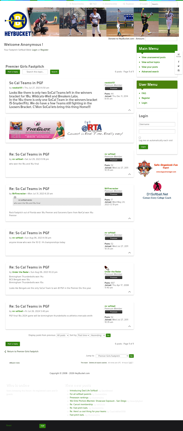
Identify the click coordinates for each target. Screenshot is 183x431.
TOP (42, 426)
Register (44, 50)
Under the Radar (20, 272)
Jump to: (90, 356)
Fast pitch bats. (77, 415)
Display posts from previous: (49, 335)
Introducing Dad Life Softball (84, 390)
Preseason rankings (79, 397)
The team (84, 363)
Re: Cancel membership (81, 404)
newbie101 (17, 88)
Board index (15, 363)
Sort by (80, 335)
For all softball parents (80, 394)
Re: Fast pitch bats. (79, 408)
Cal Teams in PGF (26, 83)
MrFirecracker (19, 193)
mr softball (17, 159)
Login (34, 50)
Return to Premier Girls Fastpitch (22, 351)
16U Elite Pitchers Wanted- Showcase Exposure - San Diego (98, 401)
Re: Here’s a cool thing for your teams (88, 411)
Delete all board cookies (98, 363)
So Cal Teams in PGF (29, 154)
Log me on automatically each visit (156, 140)
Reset (9, 425)
